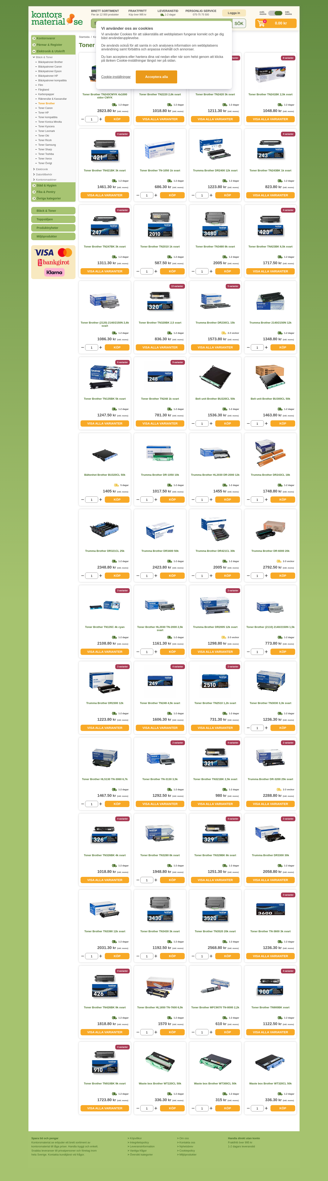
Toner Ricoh (45, 140)
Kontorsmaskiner (46, 179)
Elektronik (42, 169)
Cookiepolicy (187, 1150)
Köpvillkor (136, 1138)
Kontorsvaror (46, 38)
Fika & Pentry (46, 192)
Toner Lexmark (46, 131)
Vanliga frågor (138, 1150)
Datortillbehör (44, 174)
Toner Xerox (45, 158)
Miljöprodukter (47, 236)
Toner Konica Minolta (50, 121)
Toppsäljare (45, 219)
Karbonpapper (46, 94)
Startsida (84, 36)
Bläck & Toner (44, 57)
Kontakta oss (187, 1142)
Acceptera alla (156, 77)
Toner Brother (46, 103)
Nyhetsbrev (186, 1146)
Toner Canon (45, 108)
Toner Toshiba (46, 154)
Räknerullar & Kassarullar (52, 98)
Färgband (43, 89)
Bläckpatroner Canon (50, 66)
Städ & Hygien (46, 185)
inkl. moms (287, 13)
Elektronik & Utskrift (51, 51)
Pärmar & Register (49, 44)
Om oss (184, 1138)
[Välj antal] (91, 119)
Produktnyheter (47, 228)
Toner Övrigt (45, 163)
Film (40, 85)
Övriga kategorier (49, 198)
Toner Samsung (47, 144)
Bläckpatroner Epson (50, 71)
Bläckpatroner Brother (50, 62)
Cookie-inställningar (116, 77)
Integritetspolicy (139, 1142)
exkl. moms (262, 13)
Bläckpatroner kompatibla (52, 80)
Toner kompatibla (47, 117)
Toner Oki (43, 135)
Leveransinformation (142, 1146)
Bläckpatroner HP (48, 75)
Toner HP (43, 112)
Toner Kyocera (46, 126)
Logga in (234, 13)
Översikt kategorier (141, 1154)
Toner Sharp (45, 149)
